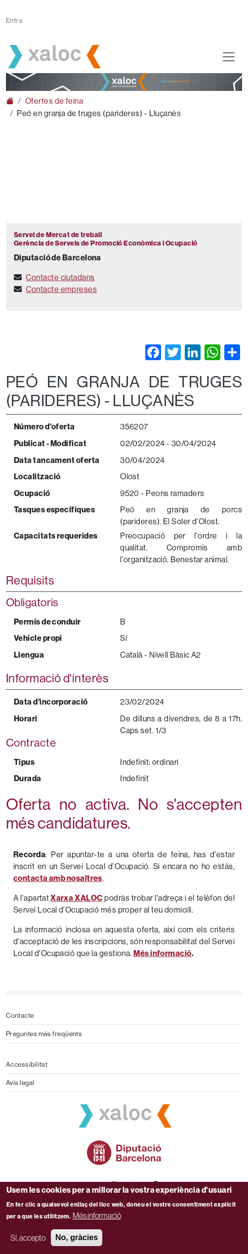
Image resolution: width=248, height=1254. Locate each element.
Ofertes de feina (54, 101)
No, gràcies (76, 1237)
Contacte (20, 1015)
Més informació (97, 1215)
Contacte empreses (61, 289)
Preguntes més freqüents (44, 1033)
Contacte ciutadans (60, 277)
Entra (14, 20)
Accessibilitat (26, 1064)
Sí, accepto (27, 1238)
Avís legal (20, 1082)
